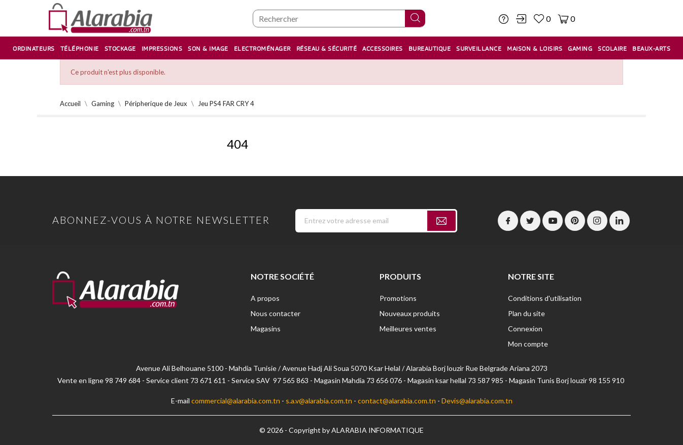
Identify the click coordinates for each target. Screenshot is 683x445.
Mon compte (528, 343)
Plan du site (526, 313)
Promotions (398, 298)
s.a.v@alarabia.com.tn (319, 400)
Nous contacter (275, 313)
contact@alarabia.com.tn (397, 400)
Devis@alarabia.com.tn (477, 400)
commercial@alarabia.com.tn (235, 400)
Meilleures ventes (408, 328)
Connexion (525, 328)
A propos (265, 298)
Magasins (266, 328)
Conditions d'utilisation (545, 298)
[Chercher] (339, 18)
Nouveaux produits (410, 313)
